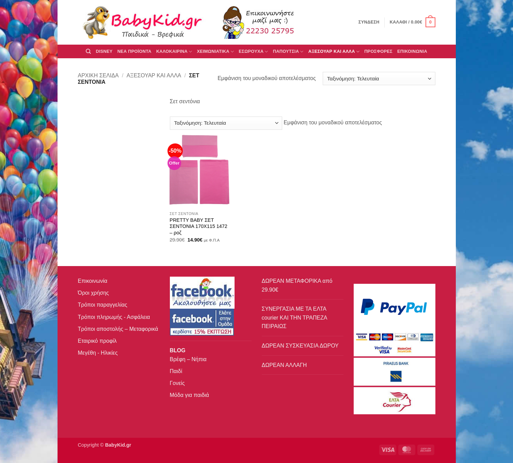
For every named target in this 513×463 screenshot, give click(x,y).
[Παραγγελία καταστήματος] (379, 78)
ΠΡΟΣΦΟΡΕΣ (378, 51)
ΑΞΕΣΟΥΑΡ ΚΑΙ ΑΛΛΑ (333, 51)
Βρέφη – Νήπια (188, 359)
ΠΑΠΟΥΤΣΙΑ (288, 51)
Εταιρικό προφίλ (97, 341)
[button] (412, 22)
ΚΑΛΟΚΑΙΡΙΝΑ (174, 51)
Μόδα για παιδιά (189, 395)
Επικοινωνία (93, 281)
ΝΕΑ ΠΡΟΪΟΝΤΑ (134, 51)
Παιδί (176, 371)
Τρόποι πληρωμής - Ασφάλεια (114, 317)
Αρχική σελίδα (98, 75)
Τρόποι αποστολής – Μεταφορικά (118, 329)
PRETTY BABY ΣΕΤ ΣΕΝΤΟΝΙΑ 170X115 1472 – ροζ (198, 226)
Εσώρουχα (253, 51)
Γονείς (177, 383)
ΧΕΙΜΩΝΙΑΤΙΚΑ (215, 51)
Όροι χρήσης (93, 293)
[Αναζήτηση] (88, 51)
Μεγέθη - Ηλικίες (98, 353)
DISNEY (104, 51)
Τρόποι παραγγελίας (102, 305)
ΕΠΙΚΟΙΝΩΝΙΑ (412, 51)
